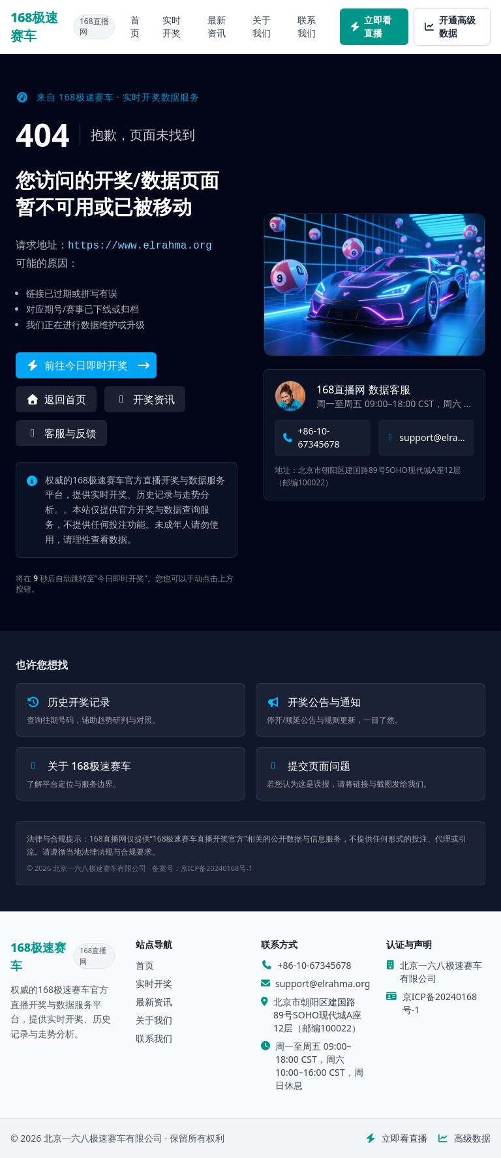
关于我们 (261, 26)
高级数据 (464, 1138)
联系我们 (306, 26)
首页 (135, 26)
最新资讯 (216, 26)
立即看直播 (370, 26)
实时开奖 (171, 26)
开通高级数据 (450, 26)
